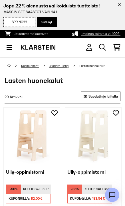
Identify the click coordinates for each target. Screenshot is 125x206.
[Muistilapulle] (54, 113)
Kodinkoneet (30, 66)
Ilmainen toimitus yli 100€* (100, 34)
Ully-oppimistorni (25, 172)
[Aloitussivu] (14, 66)
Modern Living (59, 66)
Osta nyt (46, 21)
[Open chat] (112, 195)
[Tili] (89, 47)
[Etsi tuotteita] (102, 47)
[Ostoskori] (116, 47)
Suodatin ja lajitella (101, 96)
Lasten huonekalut (92, 66)
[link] (32, 136)
